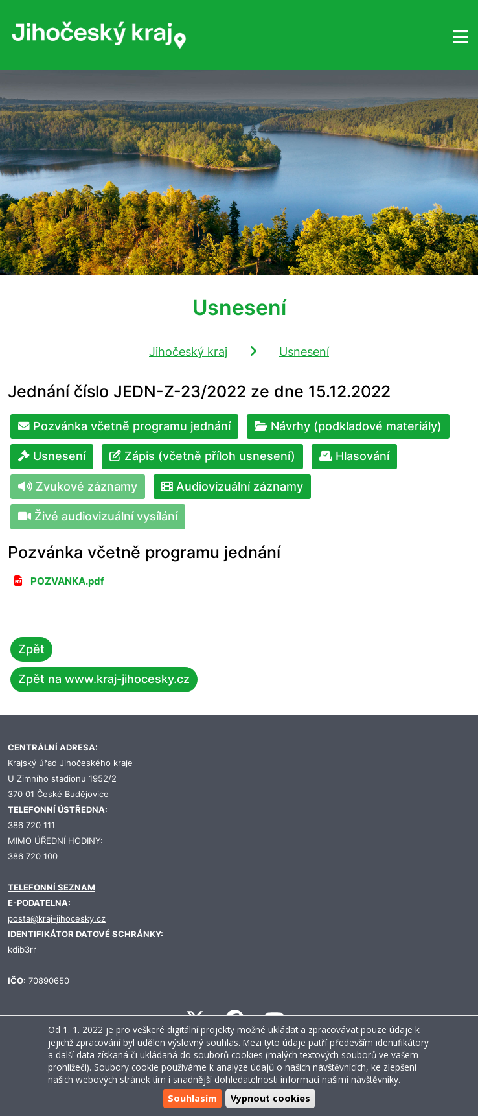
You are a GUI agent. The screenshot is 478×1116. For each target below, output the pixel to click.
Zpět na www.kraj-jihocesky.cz (104, 679)
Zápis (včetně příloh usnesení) (202, 456)
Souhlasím (192, 1098)
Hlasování (354, 456)
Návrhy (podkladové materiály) (348, 426)
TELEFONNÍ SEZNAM (51, 887)
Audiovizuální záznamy (232, 486)
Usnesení (304, 351)
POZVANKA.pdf (67, 581)
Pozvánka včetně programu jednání (124, 426)
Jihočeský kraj (188, 351)
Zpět (31, 649)
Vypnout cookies (270, 1098)
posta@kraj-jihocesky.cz (57, 919)
